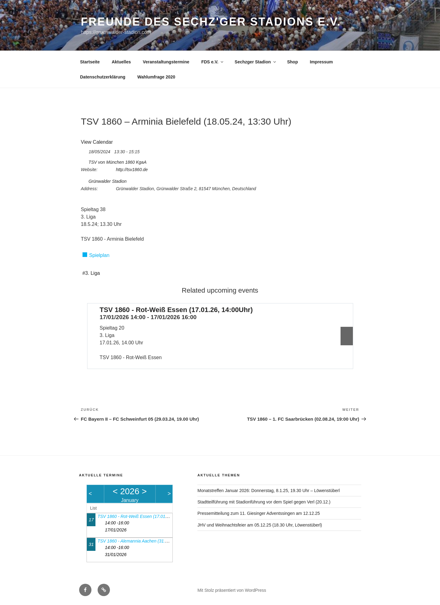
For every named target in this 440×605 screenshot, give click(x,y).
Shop (292, 61)
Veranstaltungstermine (166, 61)
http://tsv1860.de (132, 169)
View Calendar (97, 142)
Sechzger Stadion (256, 61)
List (93, 508)
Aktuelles (121, 61)
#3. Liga (91, 273)
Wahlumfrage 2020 (156, 76)
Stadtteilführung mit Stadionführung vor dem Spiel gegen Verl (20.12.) (263, 501)
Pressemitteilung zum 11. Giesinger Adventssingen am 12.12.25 (258, 513)
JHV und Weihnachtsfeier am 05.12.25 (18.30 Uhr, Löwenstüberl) (259, 525)
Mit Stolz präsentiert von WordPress (231, 590)
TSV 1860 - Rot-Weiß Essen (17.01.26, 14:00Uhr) (176, 310)
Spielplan (99, 255)
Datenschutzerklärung (102, 76)
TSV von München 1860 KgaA (117, 162)
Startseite (90, 61)
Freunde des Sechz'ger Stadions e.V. (211, 21)
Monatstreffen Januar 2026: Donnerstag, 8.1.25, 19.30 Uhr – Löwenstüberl (268, 490)
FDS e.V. (212, 61)
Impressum (321, 61)
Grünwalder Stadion (107, 181)
